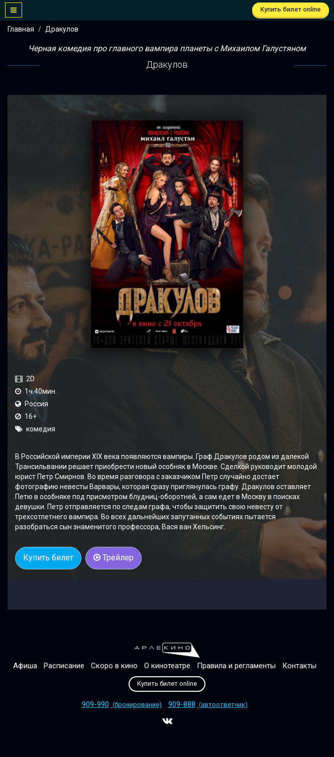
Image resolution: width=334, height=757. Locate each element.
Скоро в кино (114, 665)
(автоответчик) (208, 704)
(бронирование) (122, 704)
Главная (21, 29)
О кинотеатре (167, 665)
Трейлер (113, 557)
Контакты (299, 665)
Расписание (64, 665)
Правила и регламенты (236, 665)
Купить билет (48, 557)
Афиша (25, 665)
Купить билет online (290, 9)
